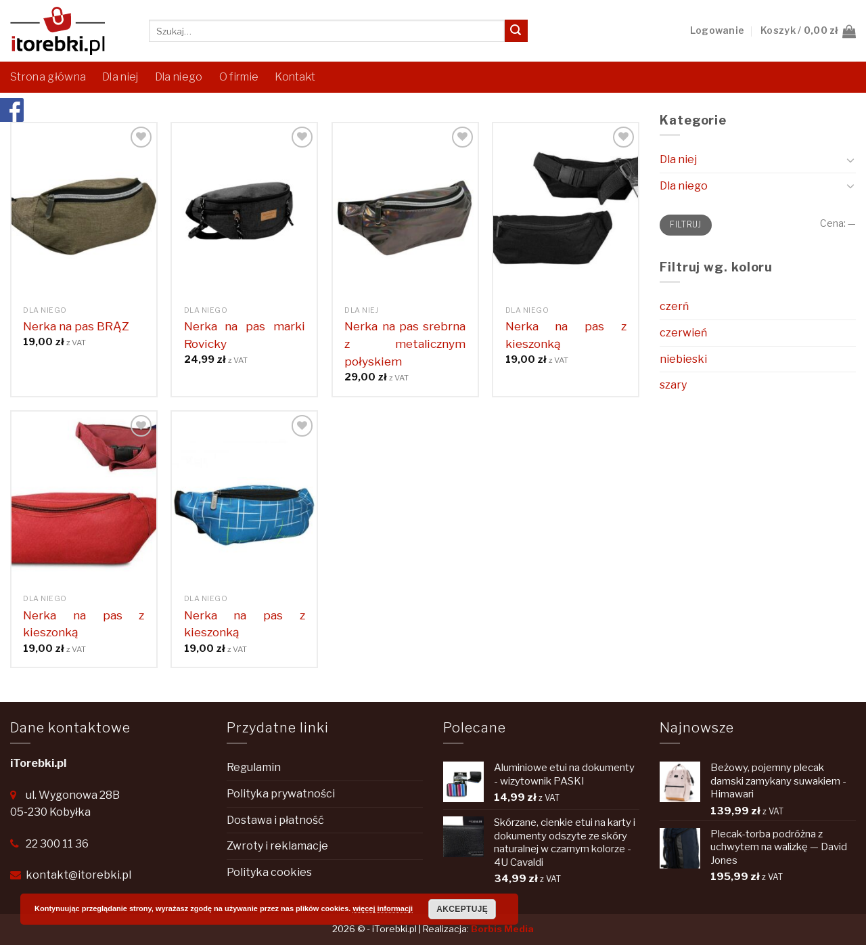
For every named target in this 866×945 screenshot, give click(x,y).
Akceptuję (462, 909)
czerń (674, 306)
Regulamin (254, 767)
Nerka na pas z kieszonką (565, 335)
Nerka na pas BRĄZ (76, 326)
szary (673, 384)
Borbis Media (502, 928)
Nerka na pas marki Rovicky (244, 335)
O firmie (239, 76)
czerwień (683, 332)
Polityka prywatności (281, 793)
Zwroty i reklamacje (277, 845)
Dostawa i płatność (275, 820)
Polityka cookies (269, 872)
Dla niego (179, 76)
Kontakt (295, 76)
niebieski (683, 359)
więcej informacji (382, 908)
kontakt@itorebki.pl (78, 875)
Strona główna (48, 76)
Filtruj (686, 224)
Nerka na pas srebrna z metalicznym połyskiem (404, 343)
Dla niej (120, 76)
